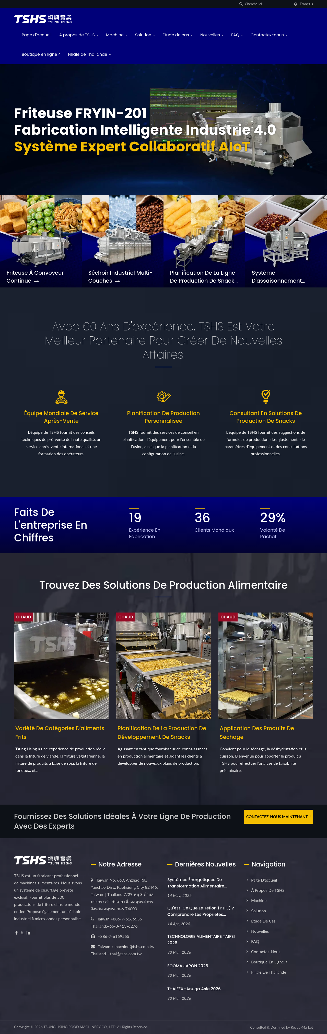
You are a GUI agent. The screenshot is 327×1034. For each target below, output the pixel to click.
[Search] (267, 4)
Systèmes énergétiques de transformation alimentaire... (197, 883)
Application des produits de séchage (257, 733)
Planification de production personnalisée (163, 417)
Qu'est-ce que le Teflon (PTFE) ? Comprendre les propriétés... (200, 911)
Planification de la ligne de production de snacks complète (203, 276)
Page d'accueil (37, 35)
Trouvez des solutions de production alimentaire (163, 585)
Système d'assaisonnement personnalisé (277, 276)
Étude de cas (178, 35)
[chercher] (241, 4)
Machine (116, 35)
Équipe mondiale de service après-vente (61, 417)
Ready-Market (302, 1027)
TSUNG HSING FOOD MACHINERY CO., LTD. (79, 1027)
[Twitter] (22, 933)
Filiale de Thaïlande (89, 54)
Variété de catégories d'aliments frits (59, 733)
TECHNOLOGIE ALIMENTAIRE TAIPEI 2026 (201, 939)
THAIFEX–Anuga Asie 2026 (194, 989)
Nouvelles (212, 35)
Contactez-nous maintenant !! (278, 816)
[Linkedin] (28, 933)
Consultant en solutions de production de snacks (266, 417)
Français (306, 4)
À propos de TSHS (79, 35)
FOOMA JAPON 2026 (187, 966)
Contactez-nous (269, 35)
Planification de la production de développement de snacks (162, 733)
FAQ (237, 35)
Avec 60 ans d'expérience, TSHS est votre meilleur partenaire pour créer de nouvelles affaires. (163, 340)
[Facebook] (16, 933)
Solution (145, 35)
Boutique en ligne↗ (41, 54)
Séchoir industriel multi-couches (120, 276)
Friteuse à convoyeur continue (35, 276)
